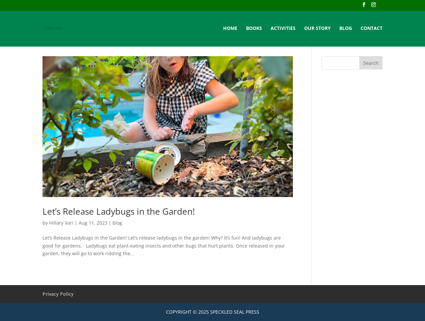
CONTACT (371, 28)
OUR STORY (317, 28)
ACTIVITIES (283, 28)
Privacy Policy (58, 294)
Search (371, 63)
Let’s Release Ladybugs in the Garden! (118, 211)
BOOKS (254, 28)
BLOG (345, 28)
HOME (230, 28)
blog (117, 223)
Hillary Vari (61, 223)
